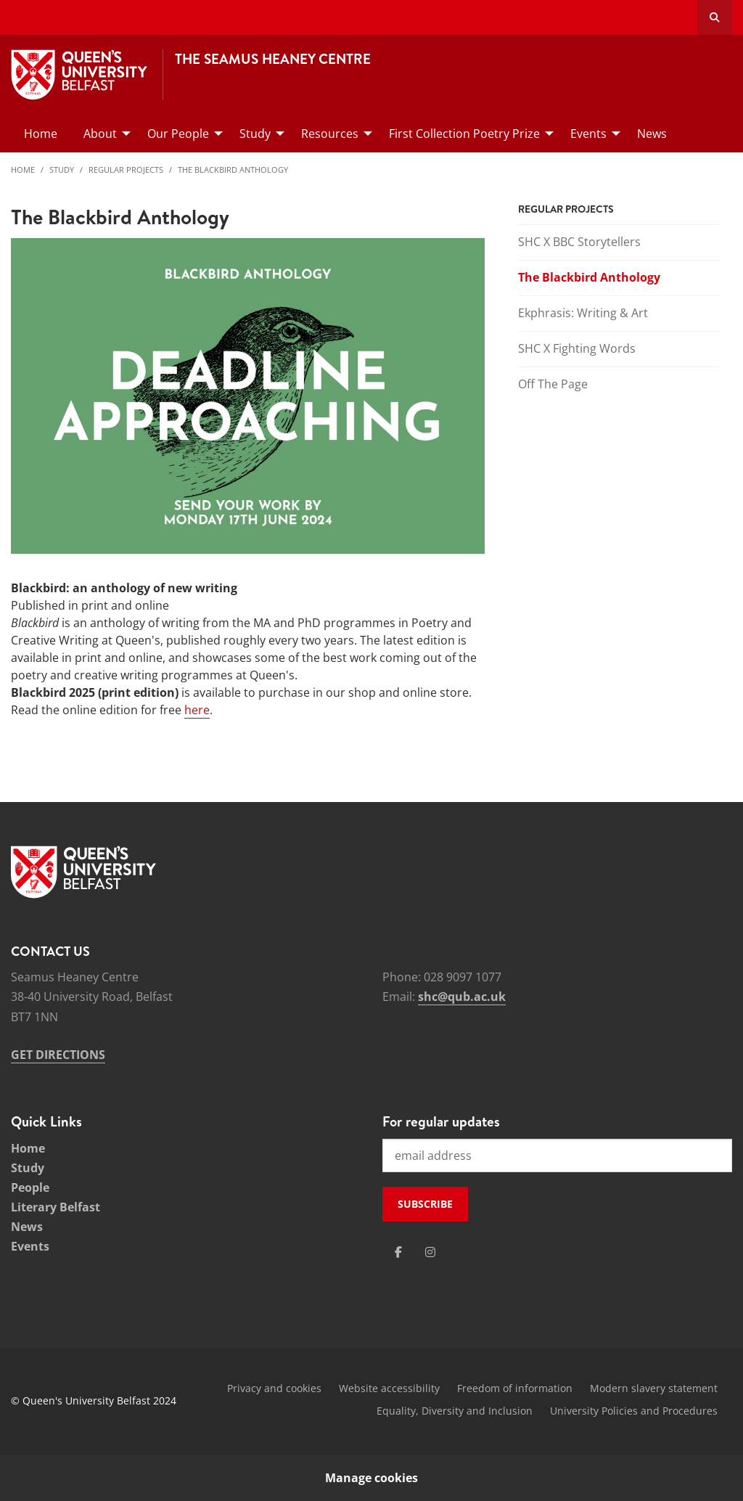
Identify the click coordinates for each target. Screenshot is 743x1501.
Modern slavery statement (654, 1388)
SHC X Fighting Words (577, 348)
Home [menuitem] (40, 134)
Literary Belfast (55, 1207)
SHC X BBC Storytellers (579, 242)
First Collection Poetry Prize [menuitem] (464, 134)
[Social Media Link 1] (398, 1252)
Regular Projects (126, 169)
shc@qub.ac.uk (462, 997)
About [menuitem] (100, 134)
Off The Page (553, 384)
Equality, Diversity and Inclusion (455, 1411)
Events (30, 1246)
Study (61, 169)
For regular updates (441, 1121)
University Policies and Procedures (634, 1411)
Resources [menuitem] (329, 134)
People (30, 1187)
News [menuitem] (652, 134)
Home (23, 169)
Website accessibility (389, 1388)
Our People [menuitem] (178, 134)
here (197, 710)
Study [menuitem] (255, 134)
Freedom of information (514, 1388)
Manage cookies (371, 1478)
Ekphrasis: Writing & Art (583, 313)
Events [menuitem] (588, 134)
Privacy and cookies (274, 1388)
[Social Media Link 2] (430, 1252)
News (27, 1227)
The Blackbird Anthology (233, 169)
